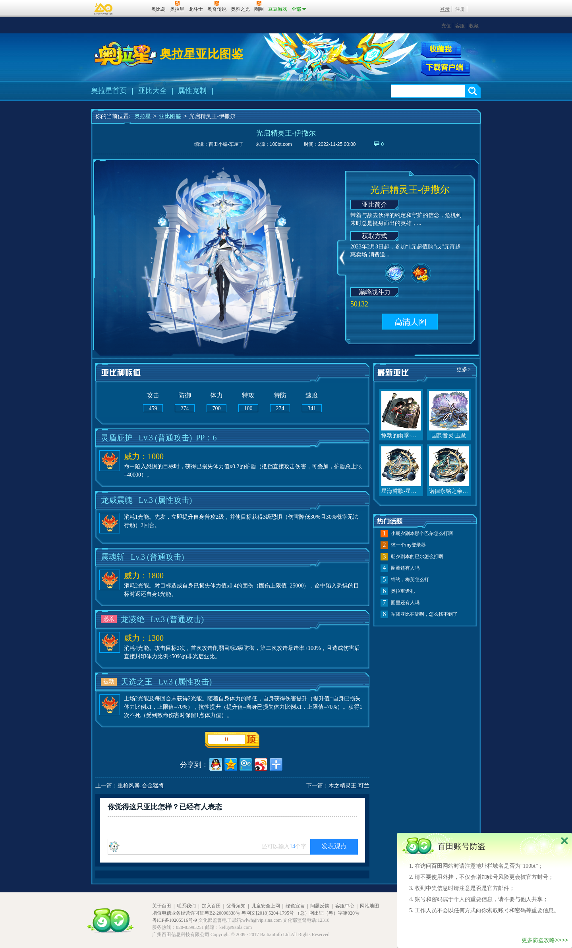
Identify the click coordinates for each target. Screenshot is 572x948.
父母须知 (235, 906)
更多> (463, 369)
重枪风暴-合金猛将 (141, 786)
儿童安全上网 (265, 906)
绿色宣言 (295, 906)
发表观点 (334, 846)
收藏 (474, 26)
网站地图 (369, 906)
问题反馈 (319, 906)
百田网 (133, 8)
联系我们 (186, 906)
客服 (460, 26)
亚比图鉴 (170, 116)
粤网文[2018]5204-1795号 (268, 913)
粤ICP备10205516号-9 (174, 920)
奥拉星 (142, 116)
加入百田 (211, 906)
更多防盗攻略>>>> (545, 940)
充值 (446, 26)
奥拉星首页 (109, 91)
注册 (460, 9)
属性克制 (192, 91)
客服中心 (344, 906)
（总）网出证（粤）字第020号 (327, 913)
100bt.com (281, 144)
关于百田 (161, 906)
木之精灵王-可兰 (349, 786)
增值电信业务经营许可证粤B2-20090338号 (196, 913)
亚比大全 (152, 91)
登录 (445, 9)
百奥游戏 (103, 9)
